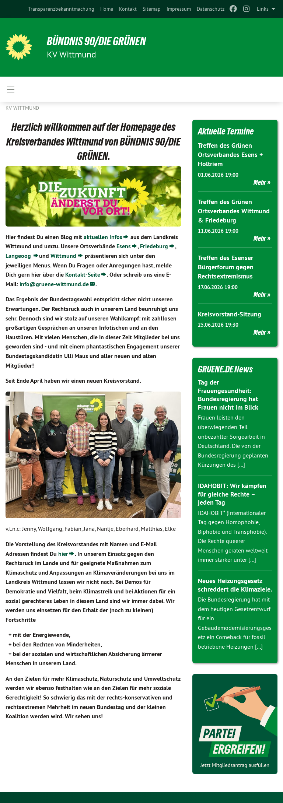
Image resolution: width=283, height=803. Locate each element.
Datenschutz (210, 9)
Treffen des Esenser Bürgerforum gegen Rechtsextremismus (226, 266)
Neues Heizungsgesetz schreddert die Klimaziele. (235, 584)
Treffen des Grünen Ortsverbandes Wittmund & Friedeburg (234, 210)
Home (106, 9)
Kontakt (128, 9)
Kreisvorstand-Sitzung (229, 314)
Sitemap (152, 9)
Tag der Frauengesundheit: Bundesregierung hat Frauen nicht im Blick (228, 394)
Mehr (260, 182)
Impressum (179, 9)
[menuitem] (61, 9)
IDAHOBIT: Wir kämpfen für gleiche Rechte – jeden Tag (232, 493)
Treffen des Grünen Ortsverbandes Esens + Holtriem (230, 154)
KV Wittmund (22, 108)
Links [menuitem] (263, 9)
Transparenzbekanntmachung (61, 9)
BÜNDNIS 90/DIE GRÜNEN (96, 41)
